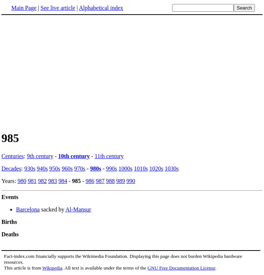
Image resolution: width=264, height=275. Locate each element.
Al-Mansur (78, 209)
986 (90, 181)
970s (79, 168)
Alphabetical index (101, 8)
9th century (40, 156)
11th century (109, 156)
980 (22, 181)
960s (67, 168)
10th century (74, 156)
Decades (11, 168)
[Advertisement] (132, 73)
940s (42, 168)
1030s (172, 168)
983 (52, 181)
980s (95, 168)
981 (32, 181)
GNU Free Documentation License (181, 268)
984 (62, 181)
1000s (125, 168)
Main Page (23, 8)
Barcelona (28, 209)
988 (110, 181)
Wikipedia (52, 268)
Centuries (12, 156)
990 (131, 181)
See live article (57, 8)
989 (120, 181)
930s (29, 168)
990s (111, 168)
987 (100, 181)
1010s (141, 168)
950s (54, 168)
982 (42, 181)
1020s (156, 168)
